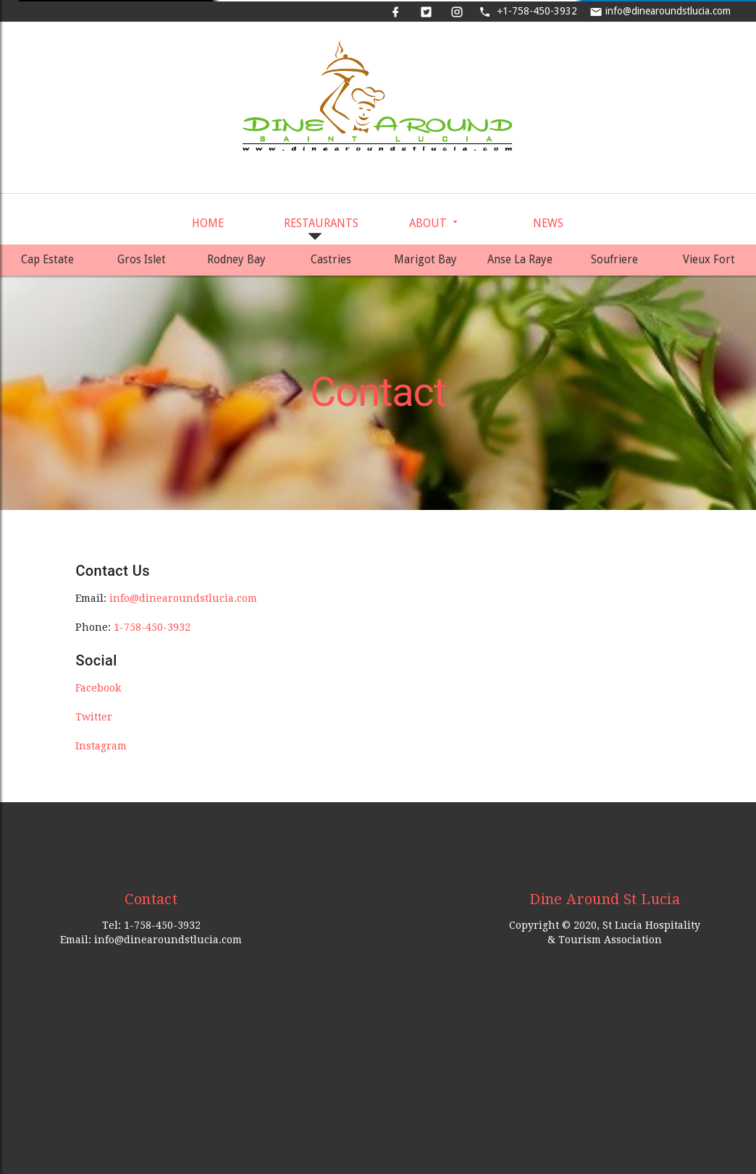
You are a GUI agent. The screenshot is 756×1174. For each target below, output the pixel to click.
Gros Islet (141, 259)
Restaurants (321, 230)
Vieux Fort (709, 259)
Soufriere (614, 259)
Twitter (93, 717)
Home (208, 223)
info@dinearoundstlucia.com (661, 11)
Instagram (101, 746)
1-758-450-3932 (528, 11)
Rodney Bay (236, 259)
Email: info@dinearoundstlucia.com (151, 939)
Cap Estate (47, 259)
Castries (331, 259)
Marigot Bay (425, 259)
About (435, 223)
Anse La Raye (520, 259)
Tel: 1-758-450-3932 (151, 925)
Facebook (98, 688)
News (548, 223)
